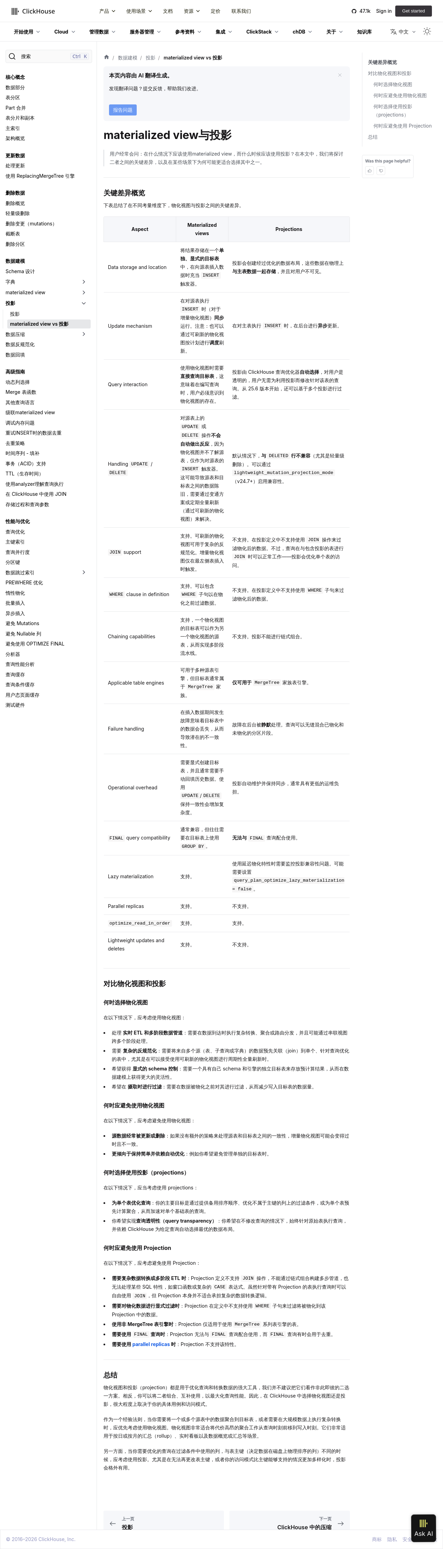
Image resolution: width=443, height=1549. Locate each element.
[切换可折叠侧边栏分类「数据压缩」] (84, 334)
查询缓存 (15, 674)
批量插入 (15, 603)
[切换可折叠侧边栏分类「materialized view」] (84, 292)
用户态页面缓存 (22, 695)
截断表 (13, 233)
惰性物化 (15, 593)
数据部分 (15, 87)
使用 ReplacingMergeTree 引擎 (40, 176)
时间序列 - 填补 (22, 453)
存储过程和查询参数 (27, 504)
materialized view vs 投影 (39, 324)
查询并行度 (18, 552)
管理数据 (99, 32)
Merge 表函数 (21, 392)
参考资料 (185, 32)
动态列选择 (18, 382)
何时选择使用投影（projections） (392, 110)
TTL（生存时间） (25, 473)
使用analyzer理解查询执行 (35, 484)
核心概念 (15, 77)
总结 (373, 137)
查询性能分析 (20, 664)
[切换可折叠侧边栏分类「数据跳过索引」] (84, 572)
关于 (331, 32)
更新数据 (15, 155)
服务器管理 (142, 32)
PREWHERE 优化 (24, 582)
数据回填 (15, 355)
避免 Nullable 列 (23, 634)
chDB (299, 32)
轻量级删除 (18, 213)
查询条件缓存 (20, 684)
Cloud (61, 32)
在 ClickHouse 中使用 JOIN (36, 494)
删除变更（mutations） (31, 223)
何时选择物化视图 (392, 84)
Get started (413, 10)
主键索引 (15, 542)
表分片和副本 (20, 118)
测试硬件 (15, 705)
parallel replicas (151, 1344)
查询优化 (15, 532)
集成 (220, 32)
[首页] (106, 58)
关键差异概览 (382, 62)
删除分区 (15, 244)
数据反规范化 (20, 344)
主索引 (13, 128)
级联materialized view (30, 412)
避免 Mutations (22, 623)
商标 (377, 1539)
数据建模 (15, 261)
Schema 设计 (20, 271)
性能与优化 (18, 521)
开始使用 (23, 32)
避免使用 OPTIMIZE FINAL (35, 644)
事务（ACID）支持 (26, 463)
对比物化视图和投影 (390, 73)
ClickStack (259, 32)
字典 (10, 282)
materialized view (25, 292)
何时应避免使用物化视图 (400, 95)
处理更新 (15, 165)
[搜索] (49, 56)
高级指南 (15, 371)
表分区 (13, 97)
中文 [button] (399, 31)
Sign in (384, 11)
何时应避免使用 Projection (402, 126)
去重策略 (15, 443)
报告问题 (123, 110)
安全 (407, 1539)
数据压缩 (15, 334)
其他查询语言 (20, 402)
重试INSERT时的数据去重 (34, 433)
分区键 (13, 562)
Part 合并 (16, 108)
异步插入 (15, 613)
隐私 (392, 1539)
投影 (10, 303)
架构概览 (15, 138)
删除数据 (15, 193)
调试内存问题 (20, 423)
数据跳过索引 (20, 572)
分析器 (13, 654)
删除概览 (15, 203)
